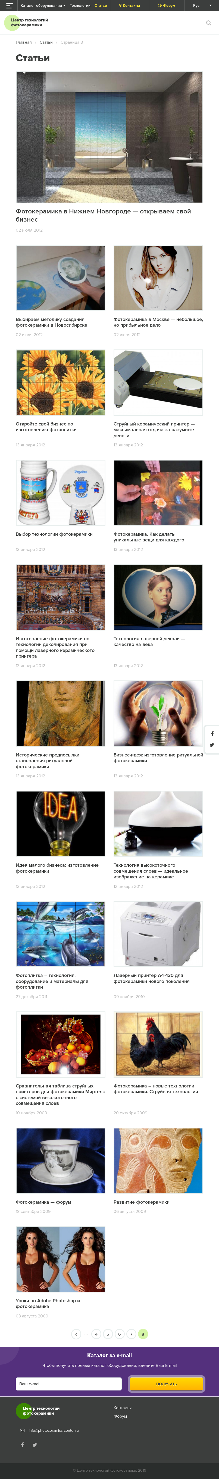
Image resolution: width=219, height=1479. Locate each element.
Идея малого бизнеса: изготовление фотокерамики (57, 868)
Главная (24, 42)
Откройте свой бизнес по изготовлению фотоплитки (46, 427)
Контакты (129, 5)
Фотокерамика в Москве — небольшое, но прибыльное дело (158, 322)
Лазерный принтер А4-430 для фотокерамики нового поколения (152, 979)
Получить (166, 1384)
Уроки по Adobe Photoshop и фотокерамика (48, 1304)
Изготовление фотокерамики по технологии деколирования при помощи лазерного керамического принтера (55, 647)
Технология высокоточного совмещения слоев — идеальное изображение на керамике (151, 871)
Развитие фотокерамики (142, 1202)
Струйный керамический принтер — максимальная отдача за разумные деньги (154, 430)
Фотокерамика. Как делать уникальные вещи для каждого (149, 537)
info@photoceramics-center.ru (54, 1430)
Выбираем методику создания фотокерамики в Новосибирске (51, 322)
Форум (166, 5)
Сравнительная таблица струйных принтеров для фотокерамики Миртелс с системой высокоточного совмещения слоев (60, 1094)
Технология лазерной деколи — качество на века (149, 642)
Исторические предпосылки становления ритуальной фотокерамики (48, 761)
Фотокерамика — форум (43, 1202)
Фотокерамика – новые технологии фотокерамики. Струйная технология (156, 1089)
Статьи (46, 42)
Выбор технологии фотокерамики (54, 534)
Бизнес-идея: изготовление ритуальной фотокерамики (158, 758)
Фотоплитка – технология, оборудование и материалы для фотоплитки (52, 981)
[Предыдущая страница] (76, 1334)
